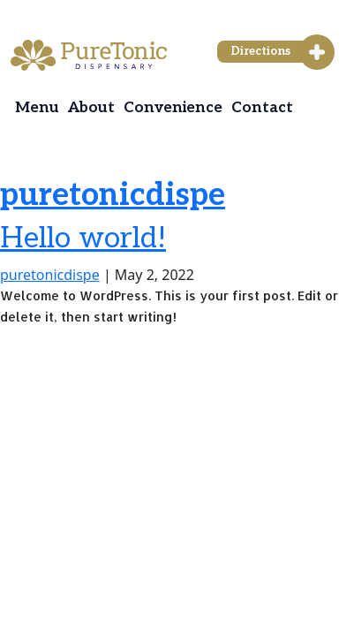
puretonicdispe (112, 195)
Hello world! (83, 238)
